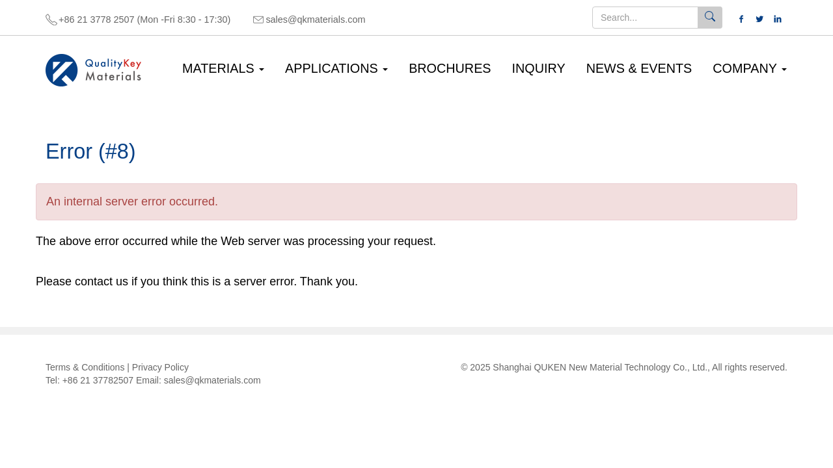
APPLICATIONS (336, 68)
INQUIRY (539, 68)
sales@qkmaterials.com (315, 19)
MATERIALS (223, 68)
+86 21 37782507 (97, 380)
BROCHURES (450, 68)
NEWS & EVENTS (639, 68)
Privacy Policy (160, 367)
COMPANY (750, 68)
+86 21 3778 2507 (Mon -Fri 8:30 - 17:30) (144, 19)
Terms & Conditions (85, 367)
